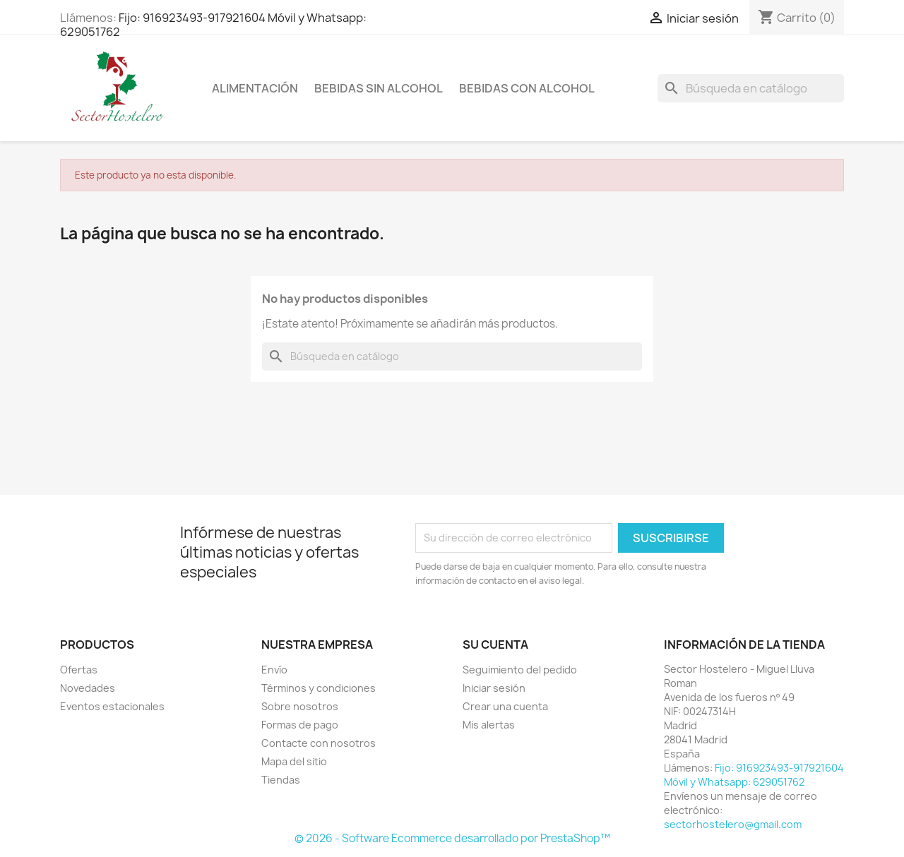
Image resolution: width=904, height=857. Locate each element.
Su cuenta (495, 644)
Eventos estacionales (112, 706)
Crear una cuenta (505, 706)
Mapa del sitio (294, 761)
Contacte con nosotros (318, 743)
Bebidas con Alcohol (527, 88)
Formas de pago (299, 724)
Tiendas (280, 779)
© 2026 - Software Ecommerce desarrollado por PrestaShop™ (452, 838)
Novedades (87, 688)
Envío (274, 669)
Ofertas (78, 669)
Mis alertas (489, 724)
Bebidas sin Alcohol (378, 88)
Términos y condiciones (318, 688)
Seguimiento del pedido (520, 669)
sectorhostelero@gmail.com (733, 824)
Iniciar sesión (494, 688)
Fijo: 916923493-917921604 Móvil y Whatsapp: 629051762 (213, 25)
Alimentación (255, 88)
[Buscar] (751, 88)
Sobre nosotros (299, 706)
